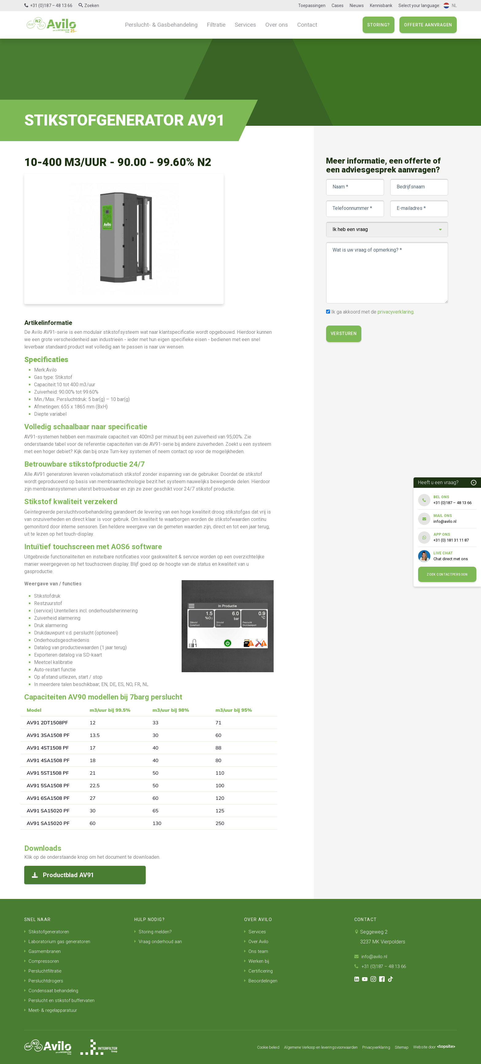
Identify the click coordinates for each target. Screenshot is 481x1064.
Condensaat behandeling (53, 990)
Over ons (273, 24)
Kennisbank (381, 5)
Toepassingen (311, 5)
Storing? (378, 24)
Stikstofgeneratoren (47, 932)
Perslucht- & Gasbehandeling (164, 24)
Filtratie (216, 24)
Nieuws (357, 5)
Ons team (256, 951)
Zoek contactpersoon (447, 574)
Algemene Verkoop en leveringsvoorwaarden (302, 1047)
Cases (338, 5)
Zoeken (91, 5)
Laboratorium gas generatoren (59, 941)
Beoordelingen (262, 981)
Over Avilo (257, 941)
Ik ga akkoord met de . (373, 312)
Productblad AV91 (63, 875)
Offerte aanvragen (428, 24)
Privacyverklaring (366, 1047)
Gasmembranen (43, 951)
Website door (431, 1047)
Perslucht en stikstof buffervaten (61, 1000)
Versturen (344, 333)
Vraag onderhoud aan (159, 941)
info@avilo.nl (371, 956)
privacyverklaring (396, 312)
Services (243, 24)
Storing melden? (154, 932)
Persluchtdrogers (44, 981)
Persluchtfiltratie (43, 971)
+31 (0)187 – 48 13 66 (51, 5)
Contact (301, 24)
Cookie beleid (242, 1047)
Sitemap (396, 1047)
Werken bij (257, 961)
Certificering (259, 971)
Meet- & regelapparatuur (52, 1010)
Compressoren (42, 961)
